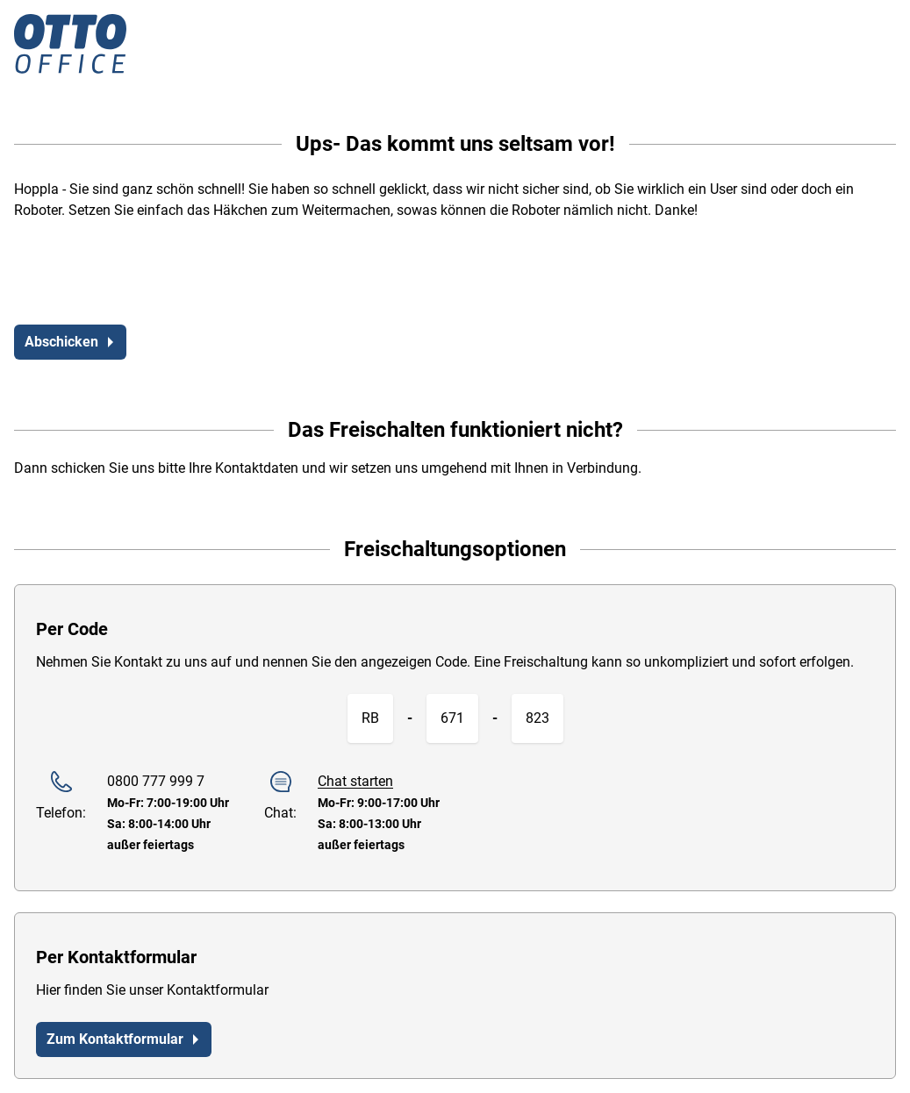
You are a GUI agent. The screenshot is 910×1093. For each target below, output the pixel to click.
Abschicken (70, 341)
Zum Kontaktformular (124, 1039)
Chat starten (355, 781)
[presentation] (147, 276)
